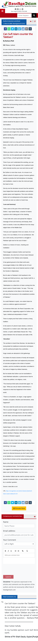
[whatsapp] (8, 28)
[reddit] (23, 28)
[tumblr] (30, 28)
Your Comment (9, 540)
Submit (8, 567)
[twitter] (12, 28)
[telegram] (19, 28)
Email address (9, 531)
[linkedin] (16, 28)
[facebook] (5, 28)
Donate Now (19, 508)
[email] (26, 28)
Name (5, 522)
